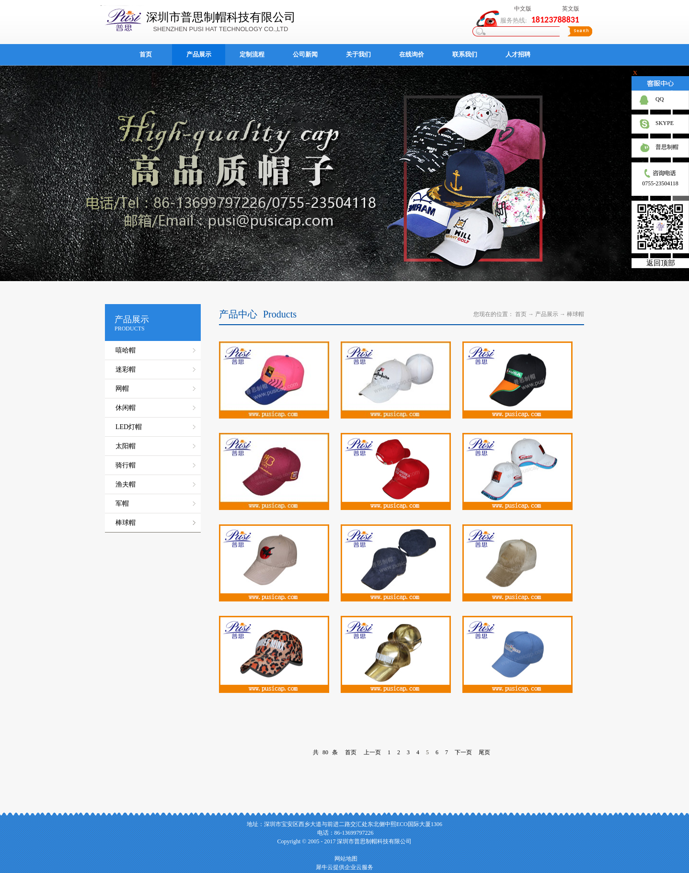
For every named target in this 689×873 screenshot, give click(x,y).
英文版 (570, 8)
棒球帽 (575, 314)
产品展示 (546, 314)
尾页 (484, 752)
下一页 (463, 752)
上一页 (372, 752)
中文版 (522, 8)
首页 (145, 54)
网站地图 (344, 858)
